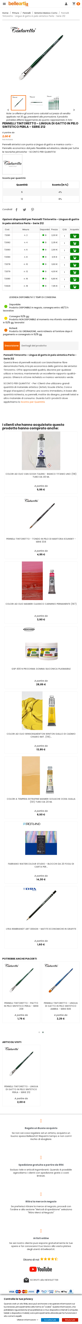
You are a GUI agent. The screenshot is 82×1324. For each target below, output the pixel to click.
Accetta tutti (50, 1319)
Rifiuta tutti (70, 1319)
